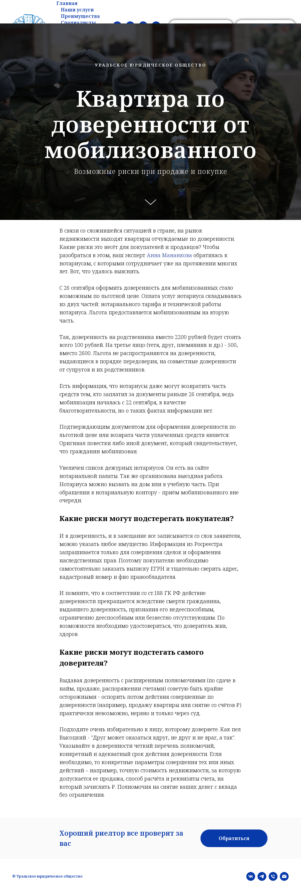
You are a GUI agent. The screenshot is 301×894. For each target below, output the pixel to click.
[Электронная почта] (284, 876)
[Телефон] (273, 876)
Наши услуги (77, 9)
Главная (67, 3)
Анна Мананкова (169, 255)
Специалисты (78, 22)
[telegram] (261, 876)
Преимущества (80, 16)
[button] (233, 838)
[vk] (250, 876)
